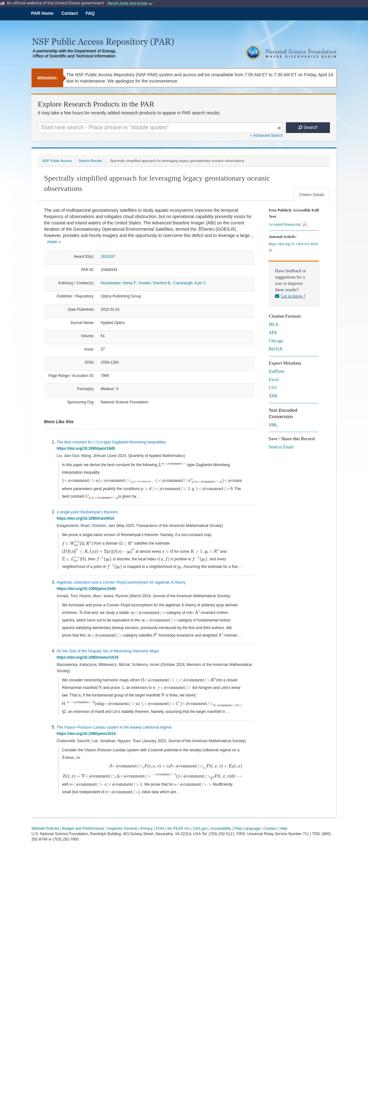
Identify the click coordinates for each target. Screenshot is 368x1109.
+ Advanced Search (266, 135)
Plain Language (247, 842)
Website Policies (45, 842)
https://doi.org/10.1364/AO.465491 (293, 247)
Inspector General (122, 842)
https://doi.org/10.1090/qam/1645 (87, 448)
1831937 (108, 256)
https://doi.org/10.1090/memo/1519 (88, 664)
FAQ (90, 13)
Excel (274, 379)
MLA (273, 324)
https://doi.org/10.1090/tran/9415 (86, 518)
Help (283, 842)
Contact (69, 13)
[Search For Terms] (160, 127)
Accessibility (220, 842)
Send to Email (281, 447)
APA (273, 332)
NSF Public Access (57, 161)
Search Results (90, 161)
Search (307, 127)
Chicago (276, 340)
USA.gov (200, 842)
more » (54, 241)
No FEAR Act (178, 842)
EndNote (276, 371)
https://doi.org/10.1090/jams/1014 (87, 741)
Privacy (146, 842)
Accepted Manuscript (288, 224)
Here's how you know (130, 3)
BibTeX (275, 349)
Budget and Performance (83, 842)
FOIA (160, 842)
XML (273, 396)
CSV (273, 387)
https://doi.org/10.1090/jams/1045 (87, 595)
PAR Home (42, 13)
